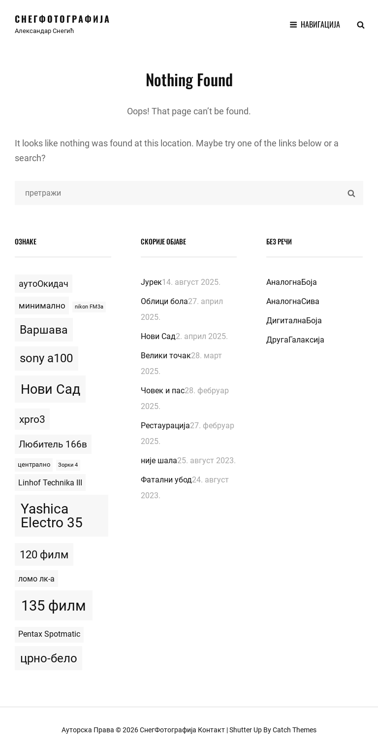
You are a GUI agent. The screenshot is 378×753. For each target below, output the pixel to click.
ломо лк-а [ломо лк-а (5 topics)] (36, 578)
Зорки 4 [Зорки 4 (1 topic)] (68, 465)
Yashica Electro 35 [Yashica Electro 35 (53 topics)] (52, 516)
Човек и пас (163, 390)
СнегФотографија (63, 18)
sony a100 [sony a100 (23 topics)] (46, 358)
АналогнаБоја (291, 282)
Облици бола (164, 301)
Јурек (151, 282)
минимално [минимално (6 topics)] (42, 305)
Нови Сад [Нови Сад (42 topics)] (50, 389)
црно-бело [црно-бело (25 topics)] (48, 658)
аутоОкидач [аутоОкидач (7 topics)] (43, 283)
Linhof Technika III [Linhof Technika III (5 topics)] (50, 482)
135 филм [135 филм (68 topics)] (53, 605)
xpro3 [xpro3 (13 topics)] (32, 419)
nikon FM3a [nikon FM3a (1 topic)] (89, 307)
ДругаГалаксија (295, 339)
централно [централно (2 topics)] (34, 464)
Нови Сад (158, 336)
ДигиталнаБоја (294, 320)
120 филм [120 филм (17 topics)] (44, 554)
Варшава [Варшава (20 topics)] (44, 330)
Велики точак (166, 355)
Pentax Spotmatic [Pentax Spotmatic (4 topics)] (49, 634)
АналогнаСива (292, 301)
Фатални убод (166, 479)
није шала (159, 460)
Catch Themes (294, 730)
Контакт (211, 730)
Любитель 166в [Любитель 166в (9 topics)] (53, 444)
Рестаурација (165, 425)
